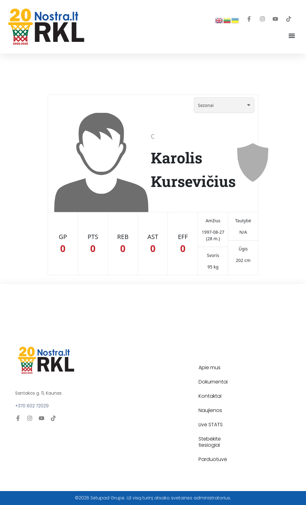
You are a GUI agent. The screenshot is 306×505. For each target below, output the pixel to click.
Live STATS (211, 424)
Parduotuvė (213, 459)
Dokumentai (213, 381)
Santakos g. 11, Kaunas (38, 393)
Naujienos (210, 410)
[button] (291, 35)
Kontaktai (210, 396)
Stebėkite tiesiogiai (210, 442)
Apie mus (210, 367)
